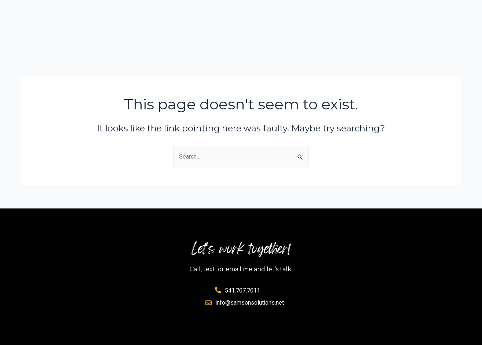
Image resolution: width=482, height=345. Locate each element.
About (381, 10)
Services (290, 10)
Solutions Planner (222, 10)
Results (337, 10)
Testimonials (435, 10)
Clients (390, 28)
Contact (442, 28)
